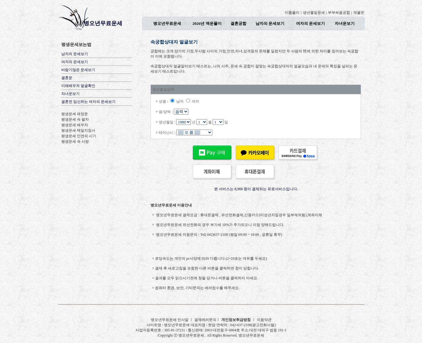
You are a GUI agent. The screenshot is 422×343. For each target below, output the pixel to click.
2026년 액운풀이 (206, 23)
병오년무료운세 (103, 23)
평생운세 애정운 (74, 114)
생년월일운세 (314, 12)
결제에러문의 (205, 320)
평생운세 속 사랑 (75, 141)
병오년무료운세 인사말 (170, 320)
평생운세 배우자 (74, 125)
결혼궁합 (238, 23)
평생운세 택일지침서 (78, 130)
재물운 (358, 12)
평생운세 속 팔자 (75, 119)
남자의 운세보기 (270, 23)
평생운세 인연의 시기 (78, 136)
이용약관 (264, 320)
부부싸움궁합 (339, 12)
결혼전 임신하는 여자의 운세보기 (88, 102)
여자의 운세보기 (310, 23)
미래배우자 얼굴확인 (78, 86)
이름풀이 (292, 12)
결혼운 (66, 78)
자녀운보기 (345, 23)
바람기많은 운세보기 (78, 70)
